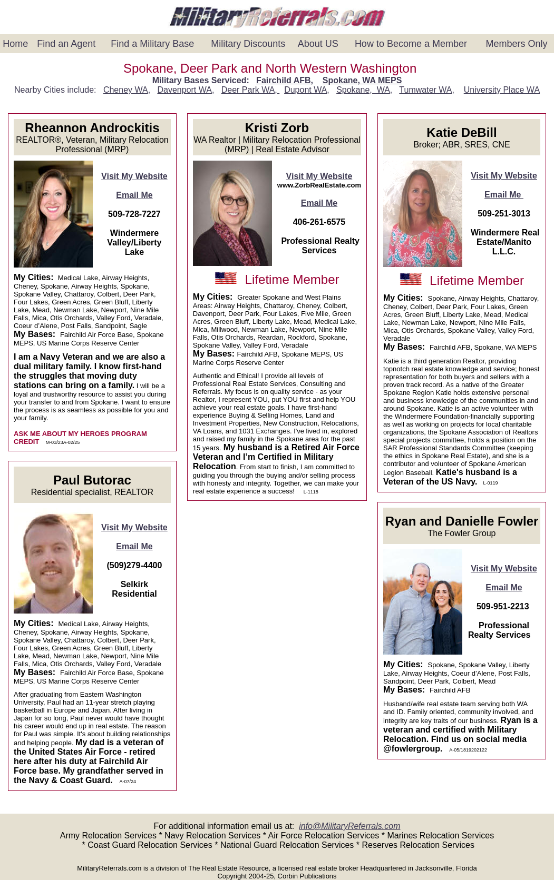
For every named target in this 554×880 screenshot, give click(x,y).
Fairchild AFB (283, 80)
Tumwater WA (425, 89)
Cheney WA (125, 89)
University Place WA (502, 89)
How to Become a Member (411, 43)
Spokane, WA (363, 89)
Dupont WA (305, 89)
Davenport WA (184, 89)
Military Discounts (248, 43)
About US (318, 43)
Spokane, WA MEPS (362, 80)
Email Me (134, 195)
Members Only (516, 43)
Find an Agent (66, 43)
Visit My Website (134, 176)
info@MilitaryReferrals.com (349, 826)
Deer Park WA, (250, 89)
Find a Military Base (152, 43)
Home (15, 43)
